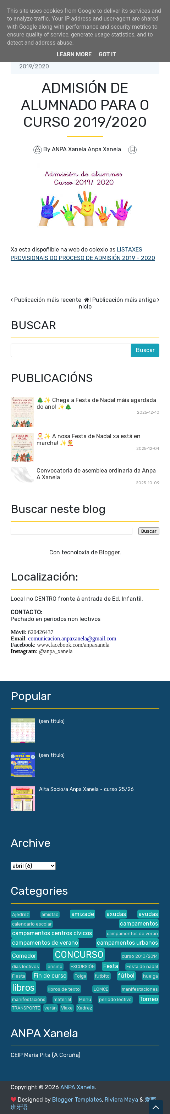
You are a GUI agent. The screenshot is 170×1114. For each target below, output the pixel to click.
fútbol (126, 975)
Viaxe (67, 1008)
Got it (107, 54)
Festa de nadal (142, 966)
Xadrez (84, 1008)
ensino (55, 966)
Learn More (74, 54)
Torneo (149, 999)
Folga (80, 976)
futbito (102, 976)
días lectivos (25, 966)
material (62, 999)
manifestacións (28, 999)
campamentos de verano (45, 942)
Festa (110, 966)
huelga (150, 976)
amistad (50, 914)
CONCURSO (79, 954)
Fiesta (18, 976)
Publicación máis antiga (124, 299)
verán (50, 1008)
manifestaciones (140, 989)
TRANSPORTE (26, 1008)
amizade (82, 914)
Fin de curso (50, 975)
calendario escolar (32, 924)
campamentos (139, 923)
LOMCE (101, 989)
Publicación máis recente (47, 299)
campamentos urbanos (127, 942)
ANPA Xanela (77, 1087)
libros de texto (64, 989)
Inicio (85, 303)
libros (23, 987)
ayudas (148, 914)
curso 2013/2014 (140, 956)
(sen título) (52, 721)
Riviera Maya (121, 1099)
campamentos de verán (132, 933)
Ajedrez (20, 914)
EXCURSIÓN (83, 966)
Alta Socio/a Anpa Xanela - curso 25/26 (86, 789)
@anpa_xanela (56, 651)
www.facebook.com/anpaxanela (73, 645)
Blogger (109, 552)
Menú (85, 999)
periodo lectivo (115, 999)
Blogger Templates (77, 1099)
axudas (116, 914)
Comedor (24, 955)
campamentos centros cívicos (52, 933)
